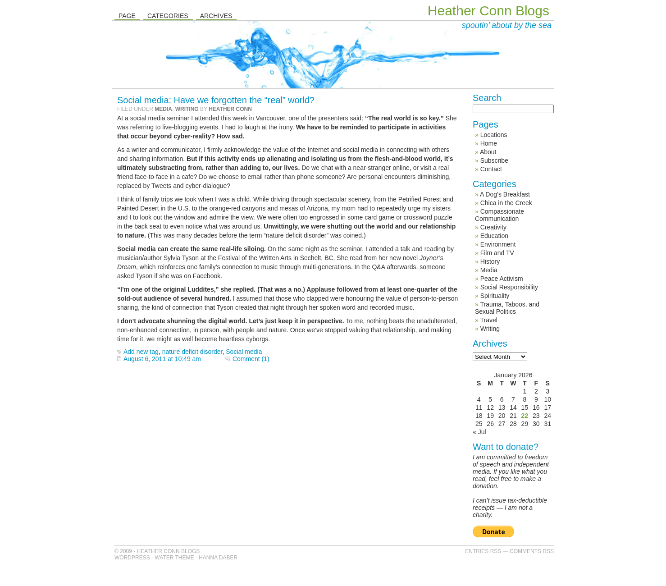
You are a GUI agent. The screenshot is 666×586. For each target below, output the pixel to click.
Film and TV (497, 252)
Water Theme (174, 557)
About (488, 152)
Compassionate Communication (499, 215)
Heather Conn (230, 109)
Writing (187, 109)
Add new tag (141, 351)
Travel (488, 320)
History (490, 261)
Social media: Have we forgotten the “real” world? (216, 100)
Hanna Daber (218, 557)
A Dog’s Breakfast (505, 194)
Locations (493, 134)
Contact (491, 169)
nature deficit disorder (192, 351)
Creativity (493, 227)
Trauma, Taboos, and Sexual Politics (507, 308)
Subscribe (494, 160)
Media (163, 109)
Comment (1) (251, 358)
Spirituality (495, 295)
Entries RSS (483, 551)
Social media (244, 351)
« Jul (479, 431)
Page (127, 15)
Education (494, 235)
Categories (167, 15)
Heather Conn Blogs (488, 10)
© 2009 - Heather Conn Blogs (157, 551)
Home (488, 143)
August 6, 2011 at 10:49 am (162, 358)
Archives (216, 15)
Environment (498, 244)
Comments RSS (532, 551)
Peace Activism (501, 278)
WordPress (132, 557)
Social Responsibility (509, 287)
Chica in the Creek (506, 202)
